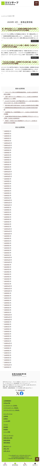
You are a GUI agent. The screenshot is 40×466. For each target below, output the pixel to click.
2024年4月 (6, 190)
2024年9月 (6, 178)
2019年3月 (6, 336)
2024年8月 (6, 181)
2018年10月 (7, 345)
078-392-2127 (21, 390)
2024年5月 (6, 188)
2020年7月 (6, 298)
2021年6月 (6, 271)
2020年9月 (6, 293)
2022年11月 (7, 231)
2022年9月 (6, 236)
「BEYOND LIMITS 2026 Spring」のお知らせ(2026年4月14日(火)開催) (21, 105)
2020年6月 (6, 300)
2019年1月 (6, 341)
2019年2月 (6, 338)
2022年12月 (7, 228)
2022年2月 (6, 252)
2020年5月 (6, 302)
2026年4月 (6, 133)
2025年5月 (6, 159)
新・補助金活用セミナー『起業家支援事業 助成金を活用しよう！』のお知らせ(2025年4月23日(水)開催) (19, 29)
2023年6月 (6, 214)
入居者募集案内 (7, 400)
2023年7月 (6, 212)
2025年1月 (6, 169)
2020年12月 (7, 286)
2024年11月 (7, 174)
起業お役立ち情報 (8, 438)
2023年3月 (6, 221)
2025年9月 (6, 150)
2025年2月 (6, 166)
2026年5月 (6, 131)
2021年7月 (6, 269)
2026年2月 (6, 138)
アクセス (6, 424)
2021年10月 (7, 262)
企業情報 (6, 416)
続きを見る (35, 41)
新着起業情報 (7, 440)
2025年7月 (6, 155)
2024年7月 (6, 183)
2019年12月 (7, 314)
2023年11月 (7, 202)
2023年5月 (6, 217)
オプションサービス (8, 435)
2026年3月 (6, 135)
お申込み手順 (7, 403)
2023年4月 (6, 219)
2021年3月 (6, 279)
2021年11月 (7, 259)
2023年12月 (7, 200)
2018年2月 (6, 360)
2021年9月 (6, 264)
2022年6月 (6, 243)
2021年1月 (6, 283)
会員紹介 (6, 418)
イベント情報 (7, 432)
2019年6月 (6, 329)
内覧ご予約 (6, 448)
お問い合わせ (7, 451)
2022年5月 (6, 245)
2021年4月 (6, 276)
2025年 (10, 16)
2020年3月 (6, 307)
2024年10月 (7, 176)
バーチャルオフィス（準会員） (11, 408)
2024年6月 (6, 186)
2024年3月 (6, 193)
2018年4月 (6, 357)
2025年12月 (7, 143)
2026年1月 (6, 140)
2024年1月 (6, 197)
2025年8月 (6, 152)
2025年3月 (6, 164)
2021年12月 (7, 257)
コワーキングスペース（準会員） (12, 410)
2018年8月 (6, 350)
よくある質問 (7, 421)
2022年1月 (6, 255)
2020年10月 (7, 290)
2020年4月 (6, 305)
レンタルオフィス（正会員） (11, 405)
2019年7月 (6, 326)
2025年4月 (6, 162)
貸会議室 (6, 427)
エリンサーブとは (8, 414)
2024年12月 (7, 171)
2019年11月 (7, 317)
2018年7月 (6, 352)
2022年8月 (6, 238)
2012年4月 (6, 367)
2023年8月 (6, 209)
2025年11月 (7, 145)
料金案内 (6, 429)
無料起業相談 (7, 442)
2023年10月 (7, 205)
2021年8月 (6, 267)
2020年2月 (6, 310)
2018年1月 (6, 362)
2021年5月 (6, 274)
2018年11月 (7, 343)
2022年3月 (6, 250)
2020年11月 (7, 288)
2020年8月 (6, 295)
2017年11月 (7, 364)
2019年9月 (6, 321)
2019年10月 (7, 319)
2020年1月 (6, 312)
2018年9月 (6, 348)
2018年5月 (6, 355)
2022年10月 (7, 233)
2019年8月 (6, 324)
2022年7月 (6, 240)
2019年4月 (6, 333)
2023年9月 (6, 207)
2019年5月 (6, 331)
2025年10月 (7, 147)
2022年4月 (6, 248)
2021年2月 (6, 281)
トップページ (4, 16)
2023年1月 (6, 226)
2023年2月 (6, 224)
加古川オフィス (7, 446)
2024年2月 (6, 195)
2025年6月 (6, 157)
